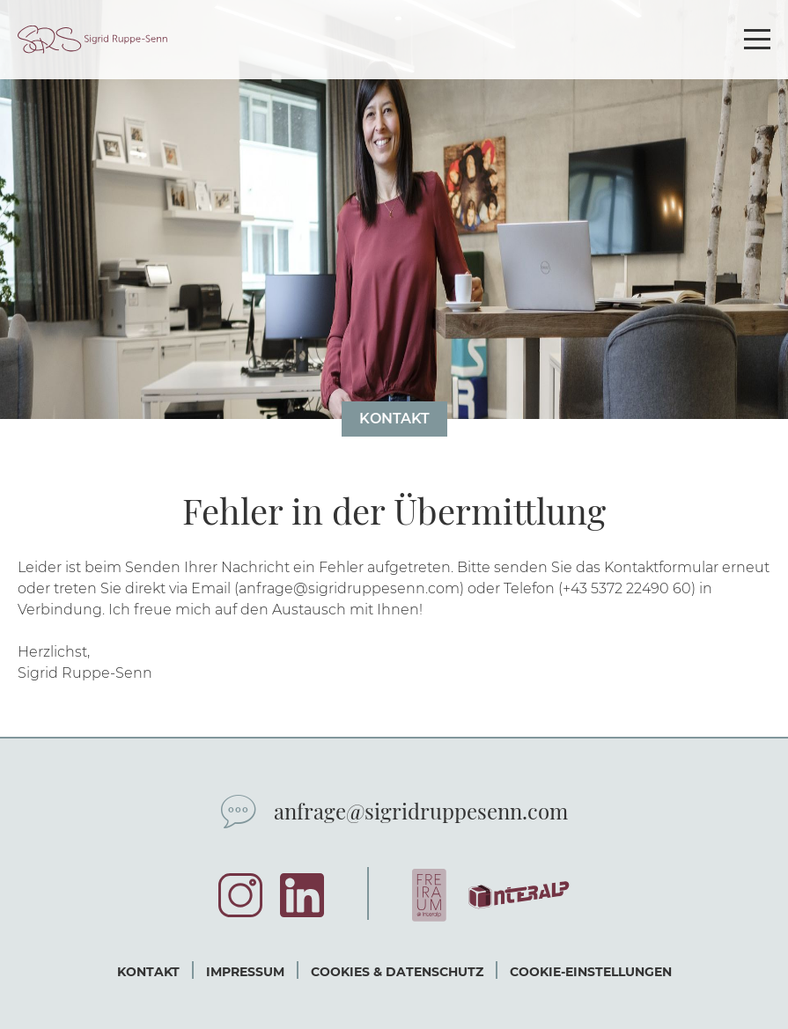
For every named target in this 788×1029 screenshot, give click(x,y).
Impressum (245, 972)
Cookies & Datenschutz (397, 972)
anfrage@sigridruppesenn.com (421, 811)
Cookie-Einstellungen (591, 972)
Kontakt (394, 418)
